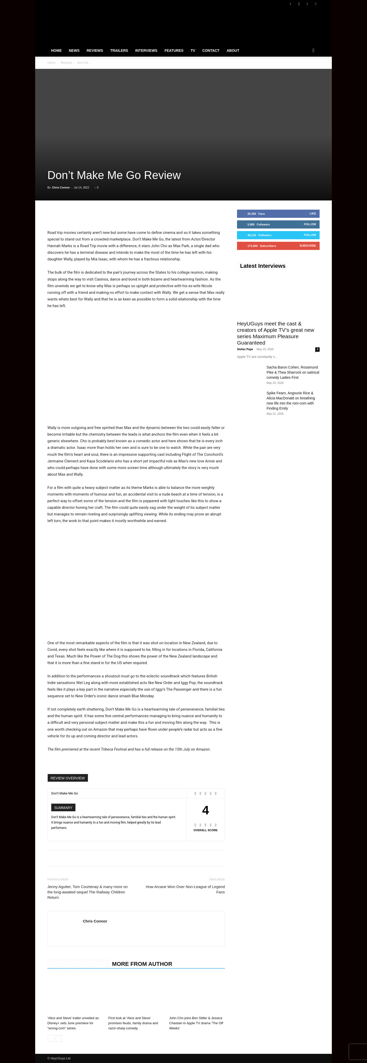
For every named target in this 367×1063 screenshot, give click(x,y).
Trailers (119, 50)
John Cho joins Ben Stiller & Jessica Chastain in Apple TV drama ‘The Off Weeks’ (196, 1023)
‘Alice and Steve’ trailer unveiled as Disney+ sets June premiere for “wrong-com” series (73, 1023)
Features (173, 50)
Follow (310, 224)
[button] (313, 51)
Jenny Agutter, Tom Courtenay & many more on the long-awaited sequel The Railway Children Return (87, 892)
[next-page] (59, 1038)
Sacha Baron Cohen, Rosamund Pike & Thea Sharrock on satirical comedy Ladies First (293, 372)
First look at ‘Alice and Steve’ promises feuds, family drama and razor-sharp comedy (133, 1023)
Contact (210, 50)
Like (313, 213)
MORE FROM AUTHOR (142, 964)
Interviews (146, 50)
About (233, 50)
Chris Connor (61, 187)
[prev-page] (50, 1038)
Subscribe (307, 245)
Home (56, 50)
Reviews (95, 50)
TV (193, 50)
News (74, 50)
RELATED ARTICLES (78, 964)
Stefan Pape (245, 349)
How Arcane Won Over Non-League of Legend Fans (185, 889)
